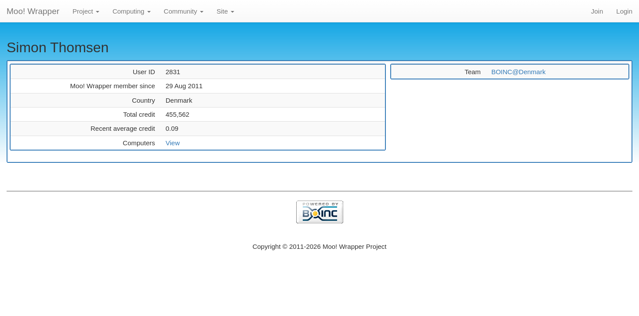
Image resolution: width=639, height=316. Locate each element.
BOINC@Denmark (518, 71)
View (173, 143)
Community (183, 11)
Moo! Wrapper (33, 11)
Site (225, 11)
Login (624, 11)
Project (86, 11)
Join (597, 11)
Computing (132, 11)
